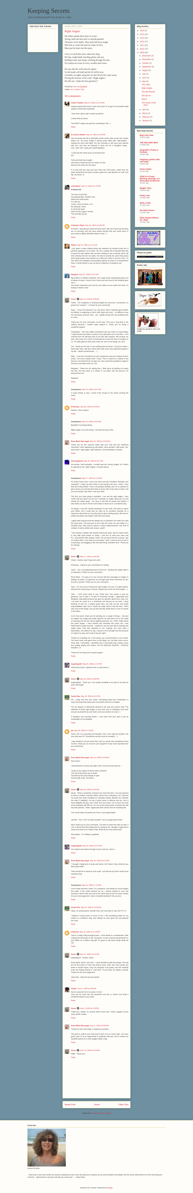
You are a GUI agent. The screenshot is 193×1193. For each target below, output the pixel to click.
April (144, 109)
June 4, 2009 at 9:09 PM (99, 1026)
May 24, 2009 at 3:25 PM (95, 135)
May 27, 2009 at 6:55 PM (89, 557)
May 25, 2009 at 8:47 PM (91, 389)
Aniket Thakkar (77, 103)
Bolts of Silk (145, 203)
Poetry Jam (145, 195)
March (145, 113)
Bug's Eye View (147, 135)
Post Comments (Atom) (102, 1113)
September (147, 67)
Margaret (74, 274)
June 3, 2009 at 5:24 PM (89, 1008)
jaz (72, 730)
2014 (142, 34)
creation (77, 89)
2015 (142, 30)
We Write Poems (147, 210)
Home (97, 1104)
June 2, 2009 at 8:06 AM (87, 988)
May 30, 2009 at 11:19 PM (90, 932)
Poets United (145, 169)
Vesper (74, 988)
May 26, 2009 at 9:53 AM (91, 422)
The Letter (146, 84)
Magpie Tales (145, 188)
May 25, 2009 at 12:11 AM (87, 245)
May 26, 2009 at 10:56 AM (100, 441)
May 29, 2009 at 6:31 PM (99, 861)
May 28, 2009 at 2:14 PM (92, 664)
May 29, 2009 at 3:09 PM (99, 758)
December (146, 56)
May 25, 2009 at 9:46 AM (89, 299)
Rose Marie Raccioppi (80, 441)
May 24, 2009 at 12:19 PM (94, 103)
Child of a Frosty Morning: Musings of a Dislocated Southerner (150, 178)
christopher (76, 186)
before (144, 99)
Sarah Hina (75, 696)
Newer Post (70, 1104)
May (144, 81)
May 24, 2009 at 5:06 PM (94, 225)
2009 (142, 52)
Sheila (73, 245)
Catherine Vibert (77, 225)
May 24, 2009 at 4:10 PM (91, 186)
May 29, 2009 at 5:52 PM (89, 790)
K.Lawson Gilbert (78, 135)
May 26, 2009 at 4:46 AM (90, 407)
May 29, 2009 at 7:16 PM (91, 885)
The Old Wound (148, 92)
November (146, 59)
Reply (73, 127)
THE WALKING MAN (149, 143)
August (145, 70)
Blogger (110, 1188)
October (145, 63)
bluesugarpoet (77, 461)
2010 (142, 49)
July (144, 74)
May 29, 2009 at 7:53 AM (83, 730)
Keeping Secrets (49, 10)
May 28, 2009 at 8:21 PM (90, 696)
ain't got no (146, 95)
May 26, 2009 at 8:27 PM (93, 461)
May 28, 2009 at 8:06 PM (89, 679)
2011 (142, 45)
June (144, 78)
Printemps (75, 407)
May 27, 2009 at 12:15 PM (92, 478)
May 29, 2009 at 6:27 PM (92, 846)
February (146, 117)
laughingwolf (76, 664)
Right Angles (147, 88)
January (145, 120)
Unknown (75, 932)
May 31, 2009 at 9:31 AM (89, 954)
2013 (142, 38)
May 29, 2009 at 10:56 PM (91, 907)
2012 (142, 41)
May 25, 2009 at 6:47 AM (88, 274)
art (72, 89)
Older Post (123, 1104)
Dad (82, 89)
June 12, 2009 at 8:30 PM (90, 1050)
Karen (73, 299)
